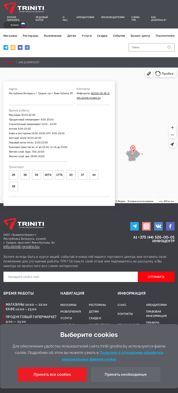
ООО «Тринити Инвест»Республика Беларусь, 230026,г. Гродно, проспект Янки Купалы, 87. (29, 238)
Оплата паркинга (13, 18)
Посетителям (165, 35)
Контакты (125, 314)
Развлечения (53, 35)
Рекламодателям (113, 17)
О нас (65, 18)
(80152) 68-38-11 (100, 93)
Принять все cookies (52, 374)
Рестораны (30, 35)
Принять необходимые (126, 374)
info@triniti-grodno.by (89, 98)
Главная (8, 62)
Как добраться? (159, 18)
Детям (71, 35)
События (119, 35)
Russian (15, 25)
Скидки (102, 35)
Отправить (156, 277)
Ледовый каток (42, 18)
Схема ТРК (135, 18)
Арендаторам (85, 17)
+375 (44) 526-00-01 (156, 237)
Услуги (86, 35)
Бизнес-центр (140, 35)
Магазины (10, 35)
